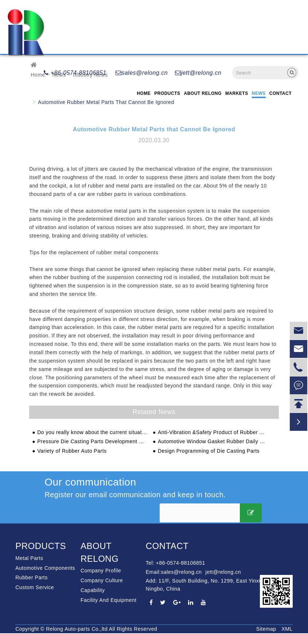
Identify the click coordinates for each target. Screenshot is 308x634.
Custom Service (34, 587)
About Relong (203, 93)
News (259, 93)
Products (167, 93)
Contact (280, 93)
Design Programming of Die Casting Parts (209, 451)
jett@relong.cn (198, 73)
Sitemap (266, 629)
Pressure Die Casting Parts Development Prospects (92, 441)
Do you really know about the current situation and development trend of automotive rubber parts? (92, 432)
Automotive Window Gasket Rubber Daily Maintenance (213, 441)
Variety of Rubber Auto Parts (71, 451)
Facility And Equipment (108, 600)
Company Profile (101, 570)
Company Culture (102, 580)
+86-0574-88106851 (75, 73)
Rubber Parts (31, 577)
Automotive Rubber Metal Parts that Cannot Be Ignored (106, 102)
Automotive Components (45, 568)
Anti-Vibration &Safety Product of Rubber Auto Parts (213, 432)
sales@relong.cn (142, 73)
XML (286, 629)
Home (144, 93)
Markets (236, 93)
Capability (93, 590)
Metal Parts (29, 558)
